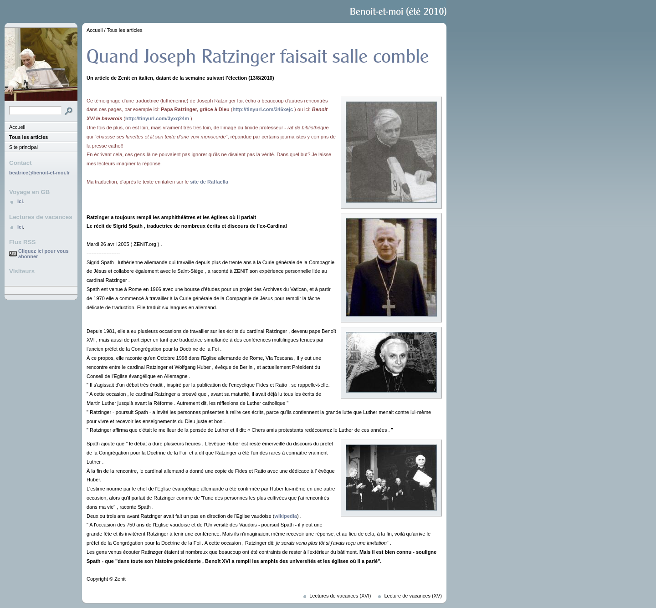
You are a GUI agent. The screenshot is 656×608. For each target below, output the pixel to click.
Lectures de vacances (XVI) (340, 595)
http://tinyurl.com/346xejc (262, 109)
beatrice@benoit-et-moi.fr (39, 172)
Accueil (17, 127)
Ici (20, 201)
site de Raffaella (209, 181)
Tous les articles (28, 137)
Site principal (23, 147)
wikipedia (285, 516)
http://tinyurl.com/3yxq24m (157, 118)
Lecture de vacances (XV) (413, 595)
